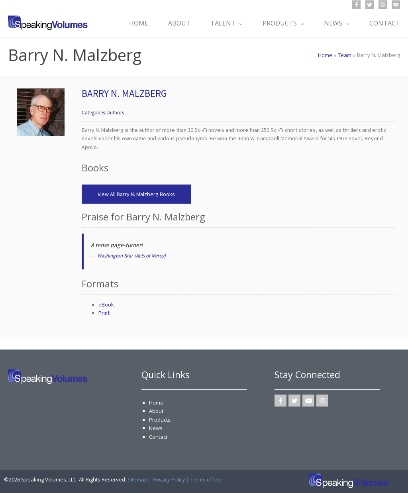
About (156, 410)
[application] (239, 23)
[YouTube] (396, 4)
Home (156, 402)
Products (160, 419)
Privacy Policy (169, 479)
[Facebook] (356, 4)
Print (104, 312)
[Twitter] (369, 4)
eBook (106, 304)
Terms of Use (206, 479)
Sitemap (137, 479)
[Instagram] (383, 4)
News (156, 428)
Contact (158, 436)
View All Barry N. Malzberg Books (136, 194)
